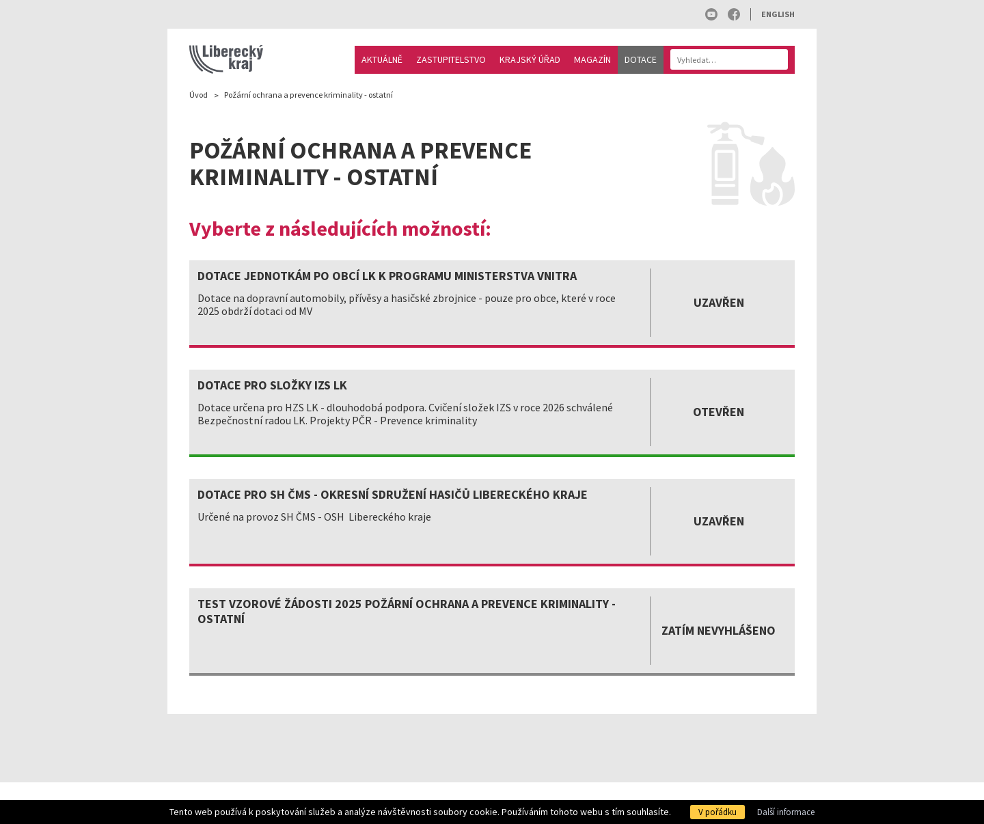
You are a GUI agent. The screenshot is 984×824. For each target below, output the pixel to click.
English (778, 14)
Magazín (592, 59)
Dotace (641, 59)
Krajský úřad (530, 59)
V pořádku (717, 812)
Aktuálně (381, 59)
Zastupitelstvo (451, 59)
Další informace (786, 812)
